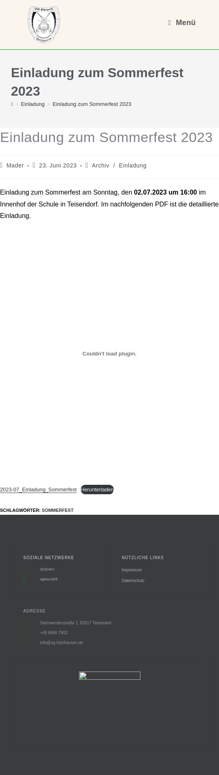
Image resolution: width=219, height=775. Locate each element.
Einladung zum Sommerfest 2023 (92, 104)
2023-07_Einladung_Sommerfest (38, 489)
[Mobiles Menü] (182, 22)
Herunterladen (97, 489)
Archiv (101, 165)
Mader (15, 165)
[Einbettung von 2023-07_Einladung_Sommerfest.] (109, 353)
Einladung (133, 165)
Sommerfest (58, 510)
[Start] (12, 104)
